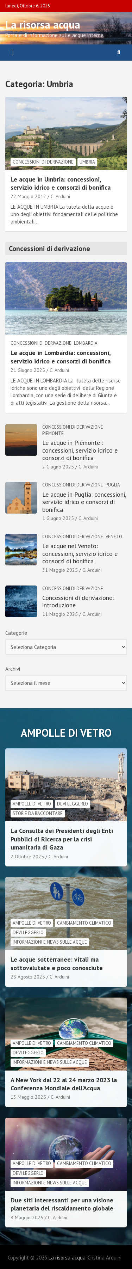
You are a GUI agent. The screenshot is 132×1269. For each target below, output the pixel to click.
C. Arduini (60, 196)
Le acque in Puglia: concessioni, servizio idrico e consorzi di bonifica (84, 502)
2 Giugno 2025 (58, 467)
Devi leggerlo (72, 804)
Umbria (87, 162)
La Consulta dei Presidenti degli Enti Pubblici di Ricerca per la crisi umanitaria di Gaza (62, 839)
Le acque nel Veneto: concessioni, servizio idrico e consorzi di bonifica (80, 553)
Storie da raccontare (38, 813)
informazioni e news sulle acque (50, 942)
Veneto (114, 537)
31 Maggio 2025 (60, 570)
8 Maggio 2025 (27, 1217)
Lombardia (86, 343)
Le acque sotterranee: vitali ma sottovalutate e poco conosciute (57, 963)
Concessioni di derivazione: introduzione (78, 601)
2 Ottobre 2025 (27, 856)
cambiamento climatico (84, 923)
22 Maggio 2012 (28, 196)
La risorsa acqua (42, 24)
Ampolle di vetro (32, 804)
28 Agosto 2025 (28, 977)
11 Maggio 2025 (60, 614)
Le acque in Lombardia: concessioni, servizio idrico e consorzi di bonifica (61, 357)
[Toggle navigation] (12, 52)
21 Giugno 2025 (28, 370)
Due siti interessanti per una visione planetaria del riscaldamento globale (62, 1204)
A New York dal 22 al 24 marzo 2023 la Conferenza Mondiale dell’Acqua (64, 1084)
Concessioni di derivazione (43, 162)
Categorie (16, 633)
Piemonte (53, 433)
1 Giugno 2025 (58, 518)
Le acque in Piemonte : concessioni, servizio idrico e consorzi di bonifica (80, 450)
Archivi (12, 669)
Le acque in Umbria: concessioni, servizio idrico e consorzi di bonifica (61, 183)
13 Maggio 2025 (28, 1097)
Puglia (113, 485)
